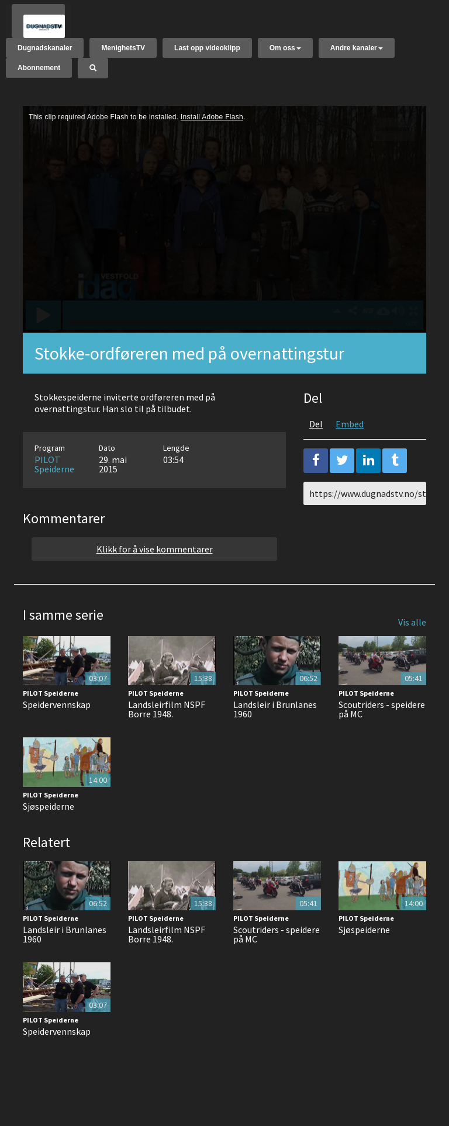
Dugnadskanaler (45, 50)
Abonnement (39, 69)
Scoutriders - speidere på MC (382, 719)
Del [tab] (316, 433)
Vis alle (412, 631)
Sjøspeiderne (48, 815)
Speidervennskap (57, 714)
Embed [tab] (350, 433)
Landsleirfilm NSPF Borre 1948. (166, 719)
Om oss (285, 50)
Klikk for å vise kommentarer (154, 558)
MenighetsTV (123, 50)
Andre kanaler (356, 50)
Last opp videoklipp (207, 50)
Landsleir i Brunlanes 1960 (275, 719)
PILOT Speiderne (54, 473)
